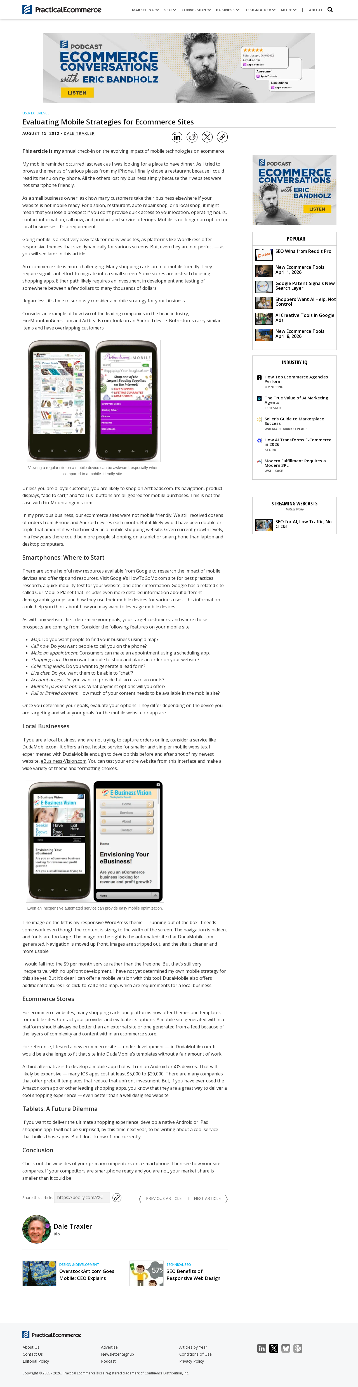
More (288, 9)
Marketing (145, 9)
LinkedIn (264, 1348)
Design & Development (79, 1264)
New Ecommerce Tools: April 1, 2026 (290, 270)
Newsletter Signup (117, 1354)
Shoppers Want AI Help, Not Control (295, 302)
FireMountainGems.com (47, 320)
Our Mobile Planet (54, 592)
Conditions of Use (195, 1354)
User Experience (35, 113)
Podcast (108, 1361)
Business (227, 9)
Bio (57, 1234)
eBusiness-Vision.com (63, 761)
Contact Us (33, 1354)
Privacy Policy (191, 1361)
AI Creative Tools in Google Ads (295, 318)
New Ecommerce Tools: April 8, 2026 (290, 334)
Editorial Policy (36, 1361)
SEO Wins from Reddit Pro (293, 254)
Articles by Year (193, 1347)
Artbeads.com (96, 320)
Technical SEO (178, 1264)
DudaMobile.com (40, 747)
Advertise (109, 1347)
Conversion (196, 9)
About (316, 9)
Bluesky (288, 1348)
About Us (31, 1347)
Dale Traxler (79, 133)
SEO (170, 9)
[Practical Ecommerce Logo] (62, 9)
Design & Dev (259, 9)
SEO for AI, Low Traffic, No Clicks (293, 525)
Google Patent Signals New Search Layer (295, 286)
